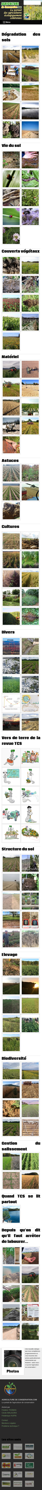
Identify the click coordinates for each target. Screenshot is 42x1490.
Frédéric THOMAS (9, 1410)
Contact (5, 1420)
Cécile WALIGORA (9, 1413)
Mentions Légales (9, 1423)
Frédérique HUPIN (9, 1416)
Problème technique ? (10, 1426)
